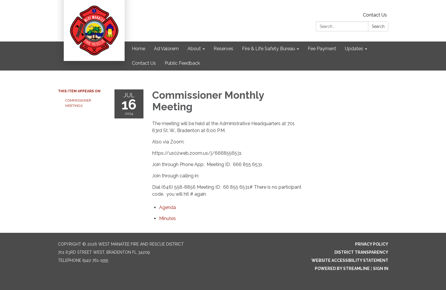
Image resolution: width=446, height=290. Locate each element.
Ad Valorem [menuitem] (166, 48)
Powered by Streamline (342, 268)
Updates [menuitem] (354, 48)
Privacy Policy (371, 244)
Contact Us (375, 15)
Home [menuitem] (138, 48)
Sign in (380, 268)
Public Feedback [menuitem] (182, 63)
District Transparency (361, 252)
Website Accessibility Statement (350, 260)
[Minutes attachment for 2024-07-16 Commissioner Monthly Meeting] (167, 218)
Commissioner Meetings (78, 103)
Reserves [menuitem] (223, 48)
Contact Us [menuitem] (144, 63)
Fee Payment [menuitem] (322, 48)
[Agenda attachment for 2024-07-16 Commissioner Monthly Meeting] (167, 207)
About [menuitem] (194, 48)
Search (378, 26)
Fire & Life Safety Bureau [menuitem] (268, 48)
